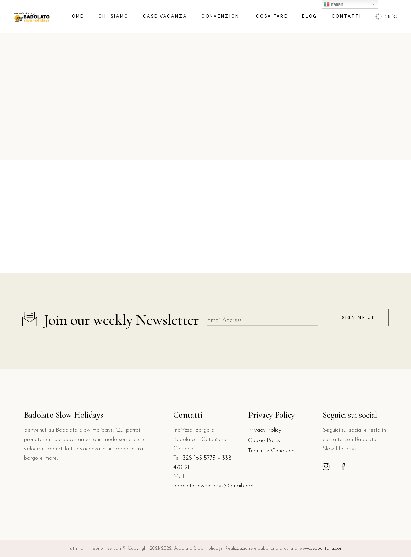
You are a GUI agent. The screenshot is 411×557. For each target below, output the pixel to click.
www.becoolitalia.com (321, 548)
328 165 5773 (198, 458)
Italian (333, 4)
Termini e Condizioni (272, 451)
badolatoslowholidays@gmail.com (213, 486)
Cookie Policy (264, 440)
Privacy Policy (264, 430)
